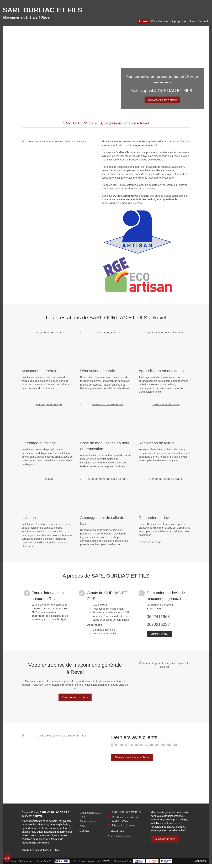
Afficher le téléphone (123, 825)
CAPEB (106, 861)
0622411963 (158, 616)
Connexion (199, 860)
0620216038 (158, 624)
